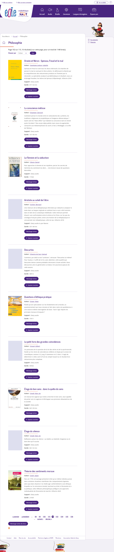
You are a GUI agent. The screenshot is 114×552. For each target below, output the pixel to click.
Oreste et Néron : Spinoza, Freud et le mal (43, 60)
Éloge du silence (32, 431)
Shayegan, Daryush (36, 113)
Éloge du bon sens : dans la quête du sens (43, 389)
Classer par (12, 53)
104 (61, 517)
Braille (57, 14)
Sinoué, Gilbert (35, 346)
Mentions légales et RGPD (45, 538)
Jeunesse (66, 14)
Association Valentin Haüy (71, 538)
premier (15, 517)
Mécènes (58, 538)
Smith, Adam (34, 476)
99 (40, 517)
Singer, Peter (34, 301)
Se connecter (94, 40)
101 (49, 517)
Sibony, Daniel (35, 162)
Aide (15, 538)
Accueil (15, 36)
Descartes (29, 249)
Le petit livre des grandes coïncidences (42, 341)
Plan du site (22, 538)
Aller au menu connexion (24, 2)
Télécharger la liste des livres (18, 524)
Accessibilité (32, 538)
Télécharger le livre (31, 90)
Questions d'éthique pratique (37, 296)
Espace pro (94, 14)
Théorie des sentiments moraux (39, 471)
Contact (9, 538)
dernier (49, 519)
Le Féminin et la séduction (36, 157)
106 (71, 517)
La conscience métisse (34, 108)
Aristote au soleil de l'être (36, 200)
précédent (25, 517)
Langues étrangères (80, 14)
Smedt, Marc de (35, 393)
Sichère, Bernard (35, 205)
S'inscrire (93, 42)
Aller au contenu (7, 2)
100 (44, 517)
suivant (40, 519)
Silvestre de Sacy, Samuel (38, 254)
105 (66, 517)
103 (57, 517)
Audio (50, 14)
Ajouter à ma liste (33, 96)
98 (36, 517)
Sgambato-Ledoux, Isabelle (39, 65)
